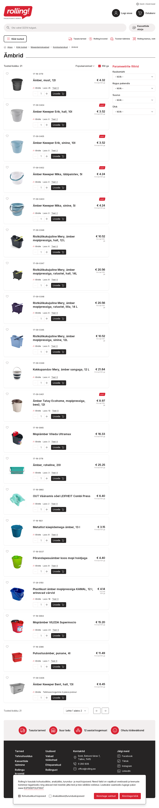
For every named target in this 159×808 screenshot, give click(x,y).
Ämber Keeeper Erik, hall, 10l (52, 111)
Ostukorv (150, 13)
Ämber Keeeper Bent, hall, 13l (53, 684)
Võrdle (37, 88)
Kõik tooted (15, 39)
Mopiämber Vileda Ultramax (52, 434)
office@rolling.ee (84, 769)
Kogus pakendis (121, 83)
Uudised (50, 751)
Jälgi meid (123, 751)
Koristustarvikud (60, 47)
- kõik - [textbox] (119, 76)
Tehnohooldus (23, 756)
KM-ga (105, 66)
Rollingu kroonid (20, 771)
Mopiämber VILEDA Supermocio (54, 622)
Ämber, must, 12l (44, 80)
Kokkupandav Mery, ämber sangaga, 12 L (61, 369)
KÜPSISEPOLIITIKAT (34, 788)
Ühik (115, 106)
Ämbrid (74, 47)
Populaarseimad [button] (85, 66)
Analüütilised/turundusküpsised (68, 796)
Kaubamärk (119, 72)
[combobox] (134, 77)
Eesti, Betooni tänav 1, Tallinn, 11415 (86, 757)
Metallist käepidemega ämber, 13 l (56, 527)
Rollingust (51, 769)
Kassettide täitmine (21, 763)
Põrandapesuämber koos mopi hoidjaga (60, 558)
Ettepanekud (53, 764)
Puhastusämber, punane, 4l (51, 653)
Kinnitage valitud (106, 796)
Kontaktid (79, 751)
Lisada (59, 93)
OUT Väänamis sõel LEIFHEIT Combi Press (61, 496)
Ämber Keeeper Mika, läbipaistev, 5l (57, 174)
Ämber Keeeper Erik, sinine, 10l (54, 142)
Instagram (124, 766)
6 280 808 (81, 764)
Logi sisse (126, 13)
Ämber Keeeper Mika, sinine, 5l (54, 205)
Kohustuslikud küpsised (34, 796)
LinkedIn (124, 771)
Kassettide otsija (140, 28)
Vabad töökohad (51, 758)
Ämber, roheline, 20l (47, 465)
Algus (10, 47)
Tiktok (123, 761)
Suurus (116, 95)
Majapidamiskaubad (40, 47)
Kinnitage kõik (130, 796)
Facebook (125, 756)
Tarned (19, 751)
